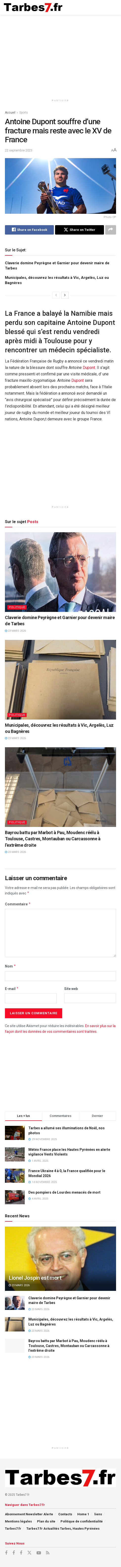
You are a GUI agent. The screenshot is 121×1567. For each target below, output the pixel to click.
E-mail (12, 988)
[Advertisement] (60, 54)
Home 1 (83, 1514)
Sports (23, 112)
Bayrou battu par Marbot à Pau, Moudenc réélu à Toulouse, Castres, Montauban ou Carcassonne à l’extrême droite (53, 838)
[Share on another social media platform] (110, 230)
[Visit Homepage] (33, 7)
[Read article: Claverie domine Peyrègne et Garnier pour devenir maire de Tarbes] (60, 572)
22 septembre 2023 (18, 150)
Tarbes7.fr (13, 1528)
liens (98, 1514)
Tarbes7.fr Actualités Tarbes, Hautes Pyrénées (63, 1528)
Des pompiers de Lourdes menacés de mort (64, 1192)
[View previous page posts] (56, 295)
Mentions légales (18, 1521)
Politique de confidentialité (81, 1521)
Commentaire (18, 904)
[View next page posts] (65, 295)
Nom (10, 966)
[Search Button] (102, 7)
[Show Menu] (112, 7)
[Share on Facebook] (29, 230)
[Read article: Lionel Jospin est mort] (60, 1266)
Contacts (65, 1514)
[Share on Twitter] (79, 230)
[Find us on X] (29, 1553)
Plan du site (46, 1521)
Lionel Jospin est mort (35, 1278)
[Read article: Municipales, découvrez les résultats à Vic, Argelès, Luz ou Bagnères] (60, 680)
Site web (71, 989)
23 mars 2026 (15, 630)
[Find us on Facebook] (6, 1553)
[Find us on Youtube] (39, 1553)
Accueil (10, 112)
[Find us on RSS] (47, 1553)
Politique (17, 607)
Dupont (89, 367)
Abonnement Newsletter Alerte (29, 1514)
